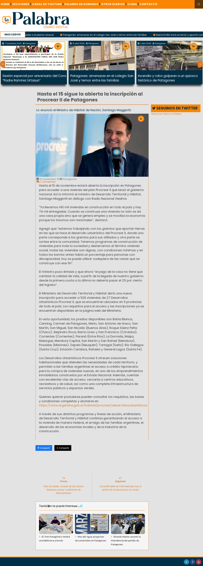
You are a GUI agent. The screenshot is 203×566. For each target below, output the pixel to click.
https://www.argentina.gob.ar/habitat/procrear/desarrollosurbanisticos (93, 405)
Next (200, 64)
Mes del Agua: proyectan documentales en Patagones (90, 538)
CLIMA (133, 4)
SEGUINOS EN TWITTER (175, 108)
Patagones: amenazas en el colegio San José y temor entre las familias (107, 35)
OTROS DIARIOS (114, 4)
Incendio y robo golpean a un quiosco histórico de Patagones (168, 78)
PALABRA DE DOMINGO (82, 4)
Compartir (44, 448)
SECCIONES (21, 4)
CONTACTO (148, 4)
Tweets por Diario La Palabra (166, 113)
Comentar (46, 182)
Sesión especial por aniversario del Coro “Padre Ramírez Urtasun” (34, 78)
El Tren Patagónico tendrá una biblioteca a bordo (54, 538)
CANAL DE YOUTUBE (48, 4)
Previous (2, 64)
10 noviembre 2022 (49, 179)
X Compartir (63, 448)
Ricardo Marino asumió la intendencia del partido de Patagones (126, 540)
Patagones (68, 179)
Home (6, 4)
